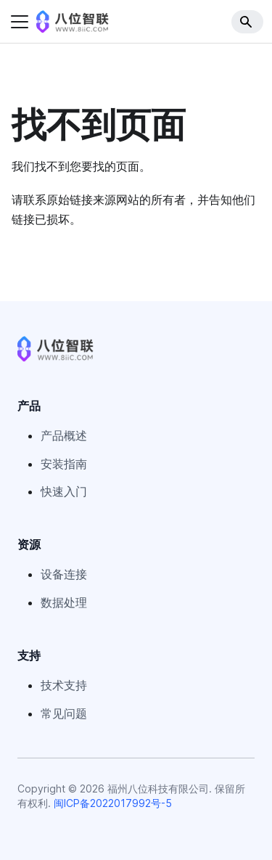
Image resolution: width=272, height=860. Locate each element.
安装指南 (64, 463)
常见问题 (64, 713)
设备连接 (64, 574)
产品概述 (64, 435)
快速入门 (64, 491)
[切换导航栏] (19, 22)
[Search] (247, 21)
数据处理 (64, 602)
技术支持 (64, 685)
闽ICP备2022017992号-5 (113, 803)
